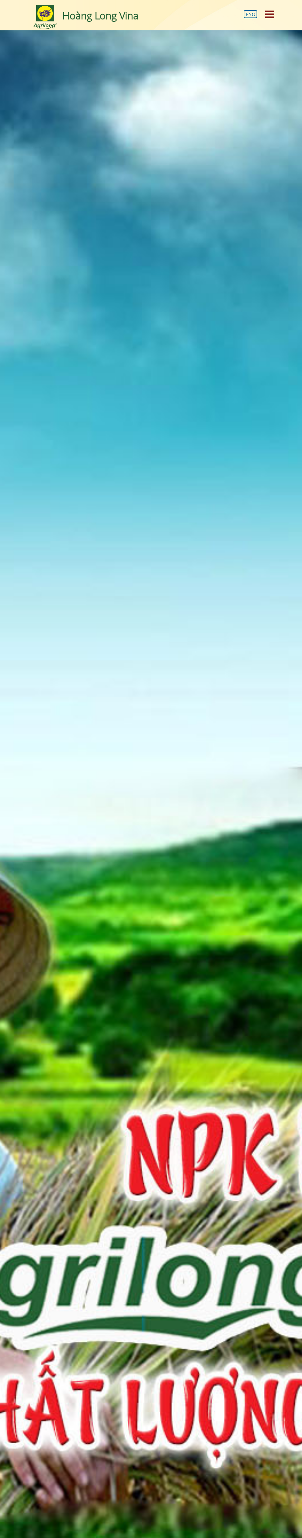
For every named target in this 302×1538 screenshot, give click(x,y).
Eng (250, 14)
